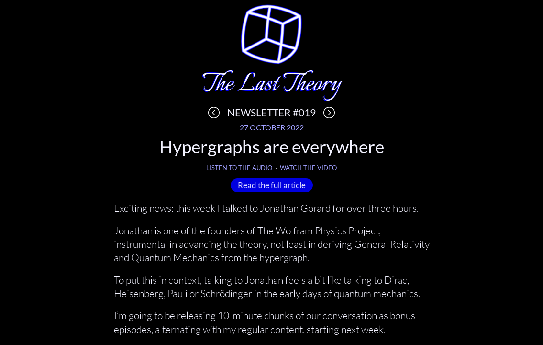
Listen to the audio (239, 168)
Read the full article (272, 185)
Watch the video (308, 168)
